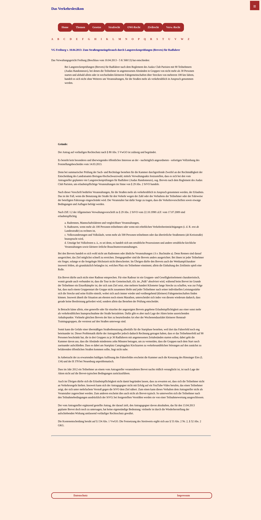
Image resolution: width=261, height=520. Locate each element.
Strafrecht (114, 27)
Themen (80, 27)
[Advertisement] (131, 119)
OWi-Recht (133, 27)
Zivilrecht (153, 27)
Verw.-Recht (173, 27)
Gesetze (96, 27)
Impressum (183, 495)
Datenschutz (80, 495)
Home (65, 27)
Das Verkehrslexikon (67, 8)
